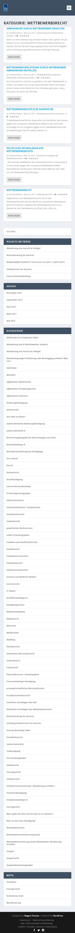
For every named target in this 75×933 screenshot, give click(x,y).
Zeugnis (10, 851)
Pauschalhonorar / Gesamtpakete (23, 674)
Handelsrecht (13, 549)
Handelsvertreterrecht (17, 556)
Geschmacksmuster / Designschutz (23, 507)
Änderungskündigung (17, 402)
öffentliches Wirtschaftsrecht (21, 653)
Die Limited (12, 458)
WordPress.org (14, 902)
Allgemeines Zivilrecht (17, 395)
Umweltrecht (13, 765)
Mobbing (11, 639)
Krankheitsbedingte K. (17, 597)
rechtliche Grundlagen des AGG (22, 702)
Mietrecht (11, 625)
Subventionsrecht (15, 744)
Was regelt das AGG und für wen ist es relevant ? (30, 813)
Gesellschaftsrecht (15, 514)
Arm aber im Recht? (16, 416)
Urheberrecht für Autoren (19, 269)
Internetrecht (13, 584)
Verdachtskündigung (17, 792)
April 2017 (11, 306)
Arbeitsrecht (13, 409)
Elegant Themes (31, 915)
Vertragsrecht (13, 807)
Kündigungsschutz (15, 604)
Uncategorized (14, 772)
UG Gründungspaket (16, 758)
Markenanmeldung (16, 611)
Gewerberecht (13, 521)
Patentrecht (12, 667)
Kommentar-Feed (15, 895)
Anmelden (11, 882)
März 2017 (11, 313)
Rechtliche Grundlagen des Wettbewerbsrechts (25, 150)
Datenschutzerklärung (43, 920)
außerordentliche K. (16, 430)
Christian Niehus (15, 33)
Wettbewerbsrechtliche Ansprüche (30, 109)
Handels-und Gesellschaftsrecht (22, 542)
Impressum (25, 920)
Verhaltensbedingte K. (17, 799)
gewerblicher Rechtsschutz (20, 528)
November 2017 (14, 293)
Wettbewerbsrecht (19, 190)
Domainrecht (13, 472)
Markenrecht (13, 618)
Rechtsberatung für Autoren (20, 255)
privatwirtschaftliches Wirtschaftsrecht (25, 688)
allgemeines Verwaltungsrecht (21, 388)
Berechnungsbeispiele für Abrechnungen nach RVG (31, 437)
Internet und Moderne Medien (21, 576)
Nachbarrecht (13, 646)
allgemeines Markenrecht (19, 381)
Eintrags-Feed (13, 889)
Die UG (10, 465)
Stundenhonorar (15, 737)
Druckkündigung (15, 479)
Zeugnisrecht (13, 858)
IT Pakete (11, 591)
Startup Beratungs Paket (19, 730)
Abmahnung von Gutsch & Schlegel (23, 248)
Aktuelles (11, 375)
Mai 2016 (11, 320)
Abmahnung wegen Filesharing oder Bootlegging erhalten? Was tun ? (37, 359)
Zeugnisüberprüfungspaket (20, 865)
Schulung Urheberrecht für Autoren (24, 723)
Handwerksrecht (15, 563)
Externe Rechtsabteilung (18, 276)
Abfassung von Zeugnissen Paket (22, 337)
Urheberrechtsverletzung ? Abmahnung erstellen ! (31, 786)
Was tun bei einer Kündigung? (21, 820)
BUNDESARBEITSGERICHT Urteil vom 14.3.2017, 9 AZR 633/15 (36, 262)
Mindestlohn (13, 632)
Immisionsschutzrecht (17, 570)
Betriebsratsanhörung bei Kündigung (25, 451)
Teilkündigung (13, 751)
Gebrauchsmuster (15, 500)
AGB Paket (12, 368)
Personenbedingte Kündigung (21, 681)
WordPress (58, 915)
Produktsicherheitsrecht (18, 695)
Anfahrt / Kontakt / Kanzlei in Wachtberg (37, 926)
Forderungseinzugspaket (19, 493)
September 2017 (14, 299)
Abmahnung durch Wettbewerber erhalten (36, 28)
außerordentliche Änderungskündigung (26, 423)
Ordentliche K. (13, 660)
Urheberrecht (13, 779)
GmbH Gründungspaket (18, 535)
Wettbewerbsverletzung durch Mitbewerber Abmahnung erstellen (36, 69)
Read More (14, 57)
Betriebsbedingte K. (16, 444)
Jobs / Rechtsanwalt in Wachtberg (37, 923)
